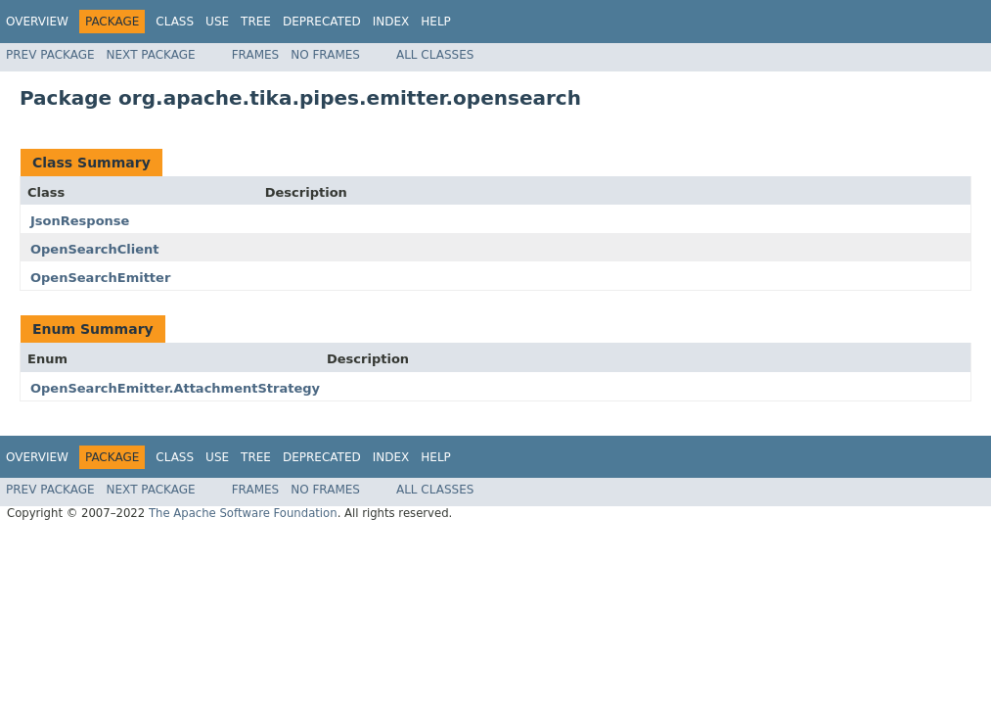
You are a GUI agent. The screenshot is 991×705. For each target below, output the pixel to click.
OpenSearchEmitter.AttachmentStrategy (175, 388)
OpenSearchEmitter (100, 277)
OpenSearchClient (94, 249)
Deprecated (322, 21)
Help (436, 21)
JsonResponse (79, 220)
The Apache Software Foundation (243, 513)
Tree (256, 21)
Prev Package (50, 55)
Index (391, 21)
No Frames (325, 55)
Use (217, 21)
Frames (256, 55)
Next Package (151, 55)
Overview (37, 21)
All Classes (434, 55)
